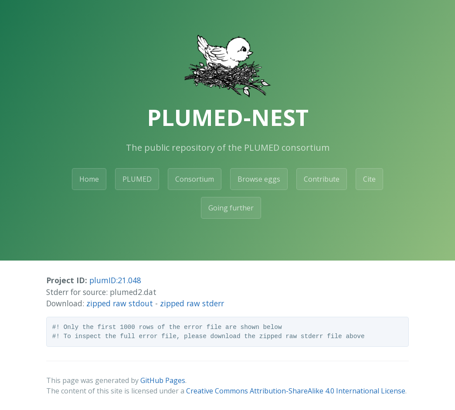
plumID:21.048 (115, 280)
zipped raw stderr (192, 303)
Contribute (322, 179)
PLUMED (137, 179)
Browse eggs (259, 179)
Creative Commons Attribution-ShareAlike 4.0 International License (295, 391)
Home (89, 179)
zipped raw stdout (119, 303)
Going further (231, 208)
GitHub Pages (162, 380)
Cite (369, 179)
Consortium (194, 179)
